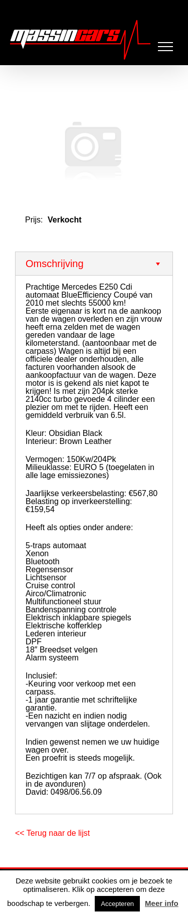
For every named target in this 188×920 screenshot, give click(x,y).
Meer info (161, 903)
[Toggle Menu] (165, 46)
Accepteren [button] (117, 903)
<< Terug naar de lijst (52, 833)
